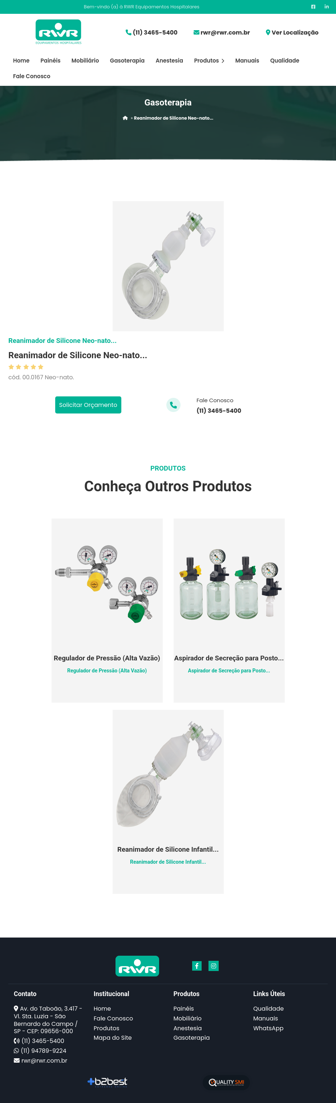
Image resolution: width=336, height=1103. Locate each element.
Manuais (247, 60)
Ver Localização (295, 32)
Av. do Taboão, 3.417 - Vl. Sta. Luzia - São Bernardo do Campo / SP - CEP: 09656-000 (48, 1019)
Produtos (209, 60)
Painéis (51, 60)
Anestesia (169, 60)
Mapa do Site (113, 1038)
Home (21, 60)
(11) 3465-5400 (155, 32)
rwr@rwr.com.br (225, 32)
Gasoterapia (127, 60)
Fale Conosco (31, 76)
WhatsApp (268, 1028)
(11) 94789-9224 (43, 1051)
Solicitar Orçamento (88, 405)
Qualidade (284, 60)
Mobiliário (85, 60)
